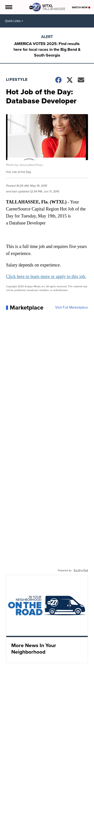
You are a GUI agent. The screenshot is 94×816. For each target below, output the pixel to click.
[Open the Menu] (8, 7)
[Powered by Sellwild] (80, 570)
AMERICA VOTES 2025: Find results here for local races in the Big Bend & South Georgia (47, 49)
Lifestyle (17, 79)
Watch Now (81, 7)
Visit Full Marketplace (71, 307)
